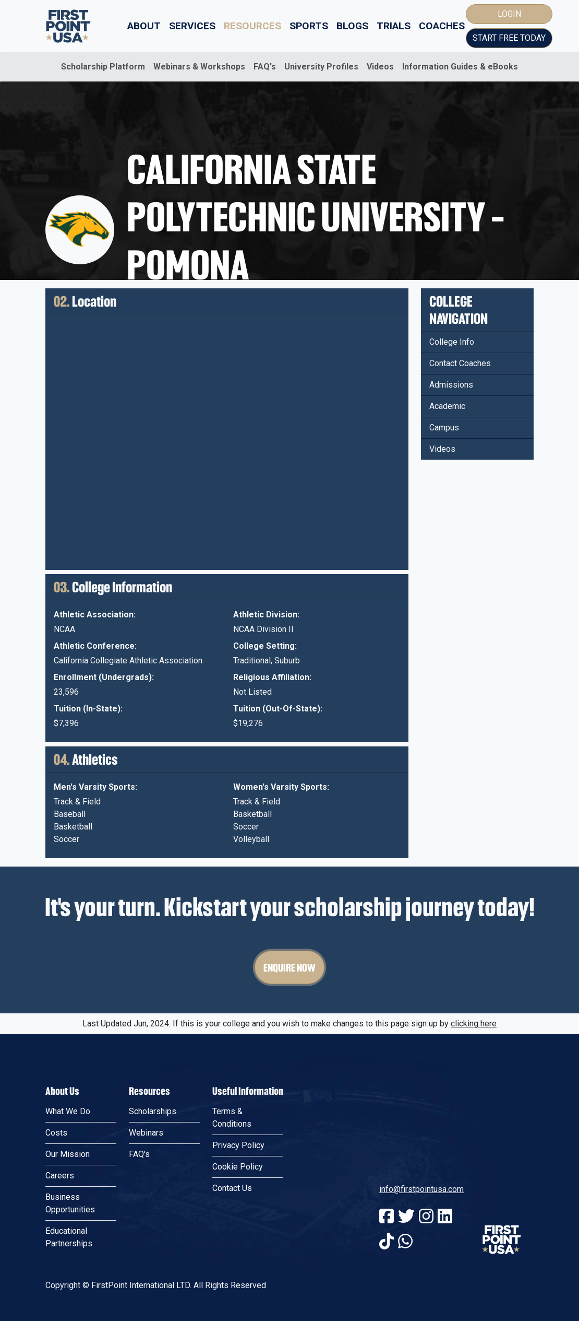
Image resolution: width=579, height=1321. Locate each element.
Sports (309, 26)
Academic (447, 406)
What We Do (67, 1111)
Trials (394, 26)
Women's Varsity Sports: (281, 787)
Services (192, 26)
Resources (252, 26)
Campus (444, 427)
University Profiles (321, 67)
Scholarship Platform (103, 67)
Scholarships (152, 1111)
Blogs (352, 26)
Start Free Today (509, 38)
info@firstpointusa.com (421, 1189)
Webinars (146, 1133)
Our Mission (67, 1154)
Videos (380, 67)
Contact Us (232, 1188)
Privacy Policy (238, 1145)
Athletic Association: (95, 614)
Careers (59, 1175)
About (144, 26)
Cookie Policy (237, 1167)
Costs (56, 1133)
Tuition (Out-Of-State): (277, 709)
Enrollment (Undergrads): (104, 677)
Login (509, 14)
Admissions (451, 385)
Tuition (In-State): (88, 709)
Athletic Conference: (95, 646)
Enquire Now (289, 967)
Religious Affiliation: (272, 677)
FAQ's (265, 67)
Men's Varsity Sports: (95, 787)
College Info (451, 342)
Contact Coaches (460, 363)
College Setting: (265, 646)
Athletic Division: (266, 614)
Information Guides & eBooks (460, 67)
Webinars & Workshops (199, 67)
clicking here (474, 1023)
